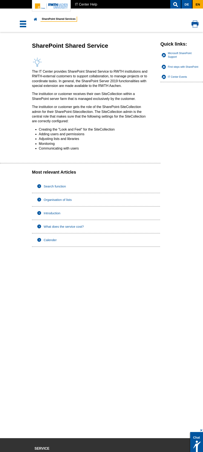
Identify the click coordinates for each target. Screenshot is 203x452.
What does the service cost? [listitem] (64, 226)
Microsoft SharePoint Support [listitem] (179, 55)
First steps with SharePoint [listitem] (183, 66)
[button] (175, 4)
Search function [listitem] (55, 186)
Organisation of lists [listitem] (58, 200)
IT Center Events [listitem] (177, 76)
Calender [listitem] (50, 240)
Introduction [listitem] (52, 213)
